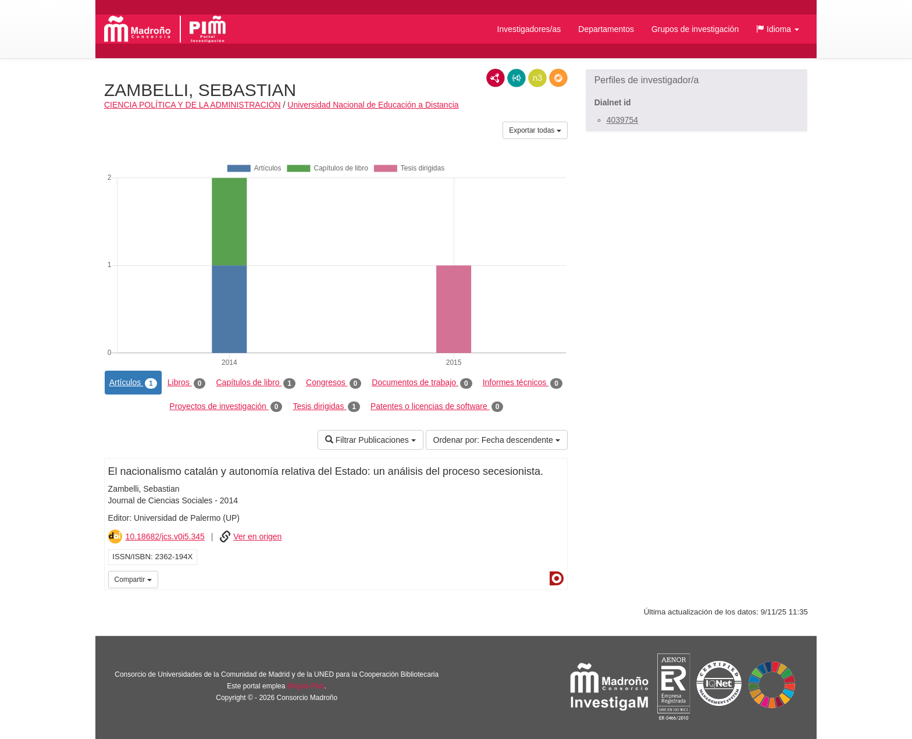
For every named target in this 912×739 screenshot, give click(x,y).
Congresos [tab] (333, 383)
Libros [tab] (187, 383)
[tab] (696, 80)
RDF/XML (495, 78)
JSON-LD (516, 78)
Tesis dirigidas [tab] (326, 407)
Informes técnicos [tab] (522, 383)
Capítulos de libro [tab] (255, 383)
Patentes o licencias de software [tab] (436, 407)
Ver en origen (257, 536)
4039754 (623, 120)
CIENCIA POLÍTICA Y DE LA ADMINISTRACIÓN (192, 104)
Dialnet (557, 578)
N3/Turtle (537, 78)
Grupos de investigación (695, 29)
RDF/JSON (558, 78)
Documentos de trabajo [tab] (422, 383)
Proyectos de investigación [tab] (225, 407)
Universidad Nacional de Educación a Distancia (372, 104)
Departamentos (606, 29)
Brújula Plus (306, 686)
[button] (777, 29)
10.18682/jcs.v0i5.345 (165, 536)
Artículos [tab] (133, 383)
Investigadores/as (529, 29)
